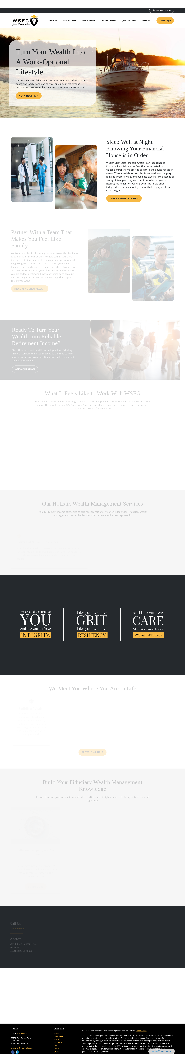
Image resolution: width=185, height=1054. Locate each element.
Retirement (58, 1025)
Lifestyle (57, 1044)
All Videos (58, 1050)
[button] (52, 12)
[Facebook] (13, 1044)
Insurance (58, 1035)
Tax (55, 1038)
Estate (56, 1031)
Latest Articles (59, 1047)
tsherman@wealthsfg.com (22, 1040)
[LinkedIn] (17, 1044)
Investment (58, 1028)
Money (56, 1041)
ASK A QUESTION (162, 2)
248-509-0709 (23, 1025)
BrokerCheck (141, 1023)
